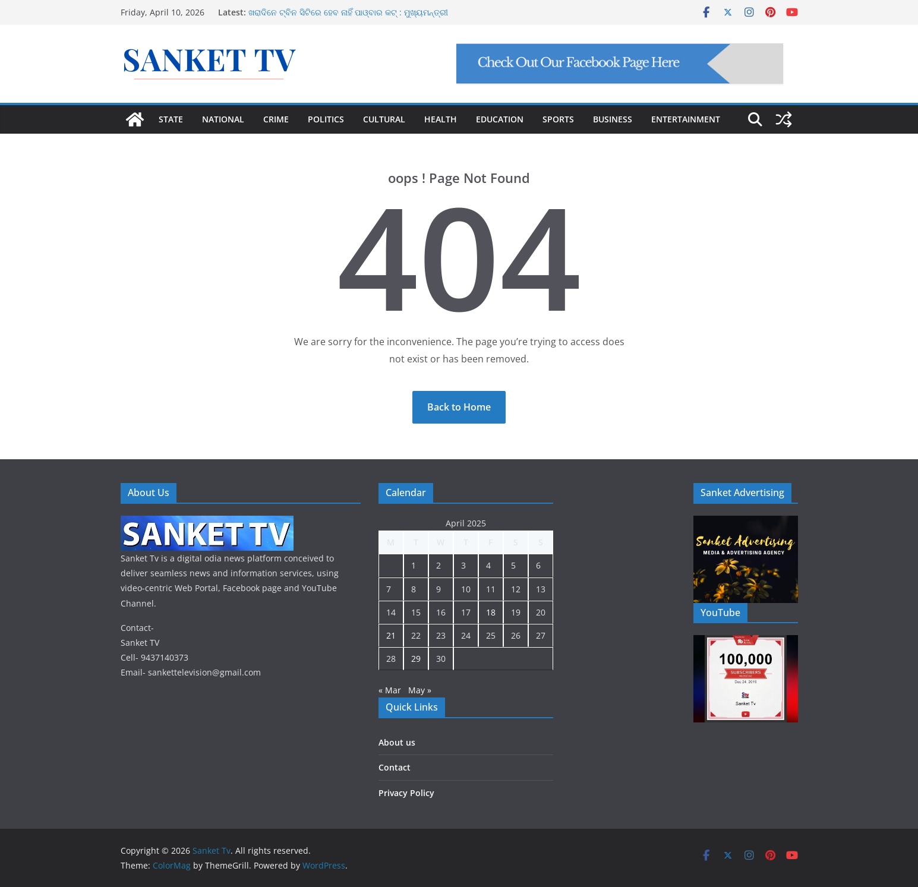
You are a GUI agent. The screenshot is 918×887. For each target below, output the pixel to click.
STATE (171, 119)
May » (419, 690)
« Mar (389, 690)
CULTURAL (384, 119)
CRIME (276, 119)
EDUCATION (499, 119)
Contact (394, 767)
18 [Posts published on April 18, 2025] (491, 612)
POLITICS (326, 119)
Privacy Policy (406, 792)
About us (396, 742)
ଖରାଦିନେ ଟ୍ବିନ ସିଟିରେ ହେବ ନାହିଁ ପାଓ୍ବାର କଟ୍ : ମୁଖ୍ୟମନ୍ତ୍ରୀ (348, 12)
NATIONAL (223, 119)
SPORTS (558, 119)
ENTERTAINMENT (685, 119)
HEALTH (440, 119)
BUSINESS (612, 119)
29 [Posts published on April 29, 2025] (416, 658)
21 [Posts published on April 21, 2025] (391, 635)
